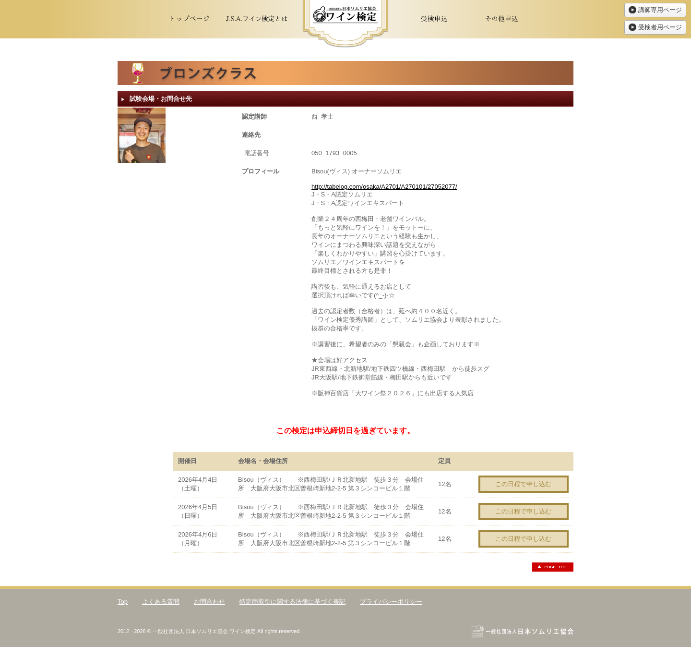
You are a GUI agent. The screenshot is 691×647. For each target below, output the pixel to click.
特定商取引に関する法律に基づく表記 (292, 601)
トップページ (189, 19)
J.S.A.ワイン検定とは (256, 19)
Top (123, 601)
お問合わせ (209, 601)
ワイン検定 (345, 24)
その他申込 (501, 19)
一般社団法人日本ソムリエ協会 (522, 631)
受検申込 (434, 19)
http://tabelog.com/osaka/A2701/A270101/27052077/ (384, 186)
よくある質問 (160, 601)
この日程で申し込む (523, 484)
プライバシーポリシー (391, 601)
